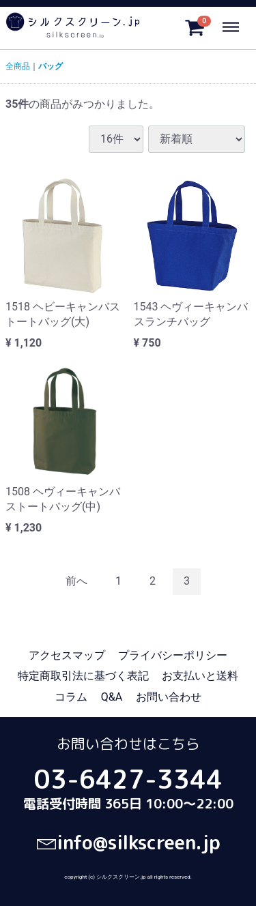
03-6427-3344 (128, 779)
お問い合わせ (168, 696)
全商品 (17, 66)
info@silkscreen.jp (128, 843)
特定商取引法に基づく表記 (83, 675)
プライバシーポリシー (172, 655)
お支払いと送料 (200, 675)
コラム (71, 696)
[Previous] (76, 581)
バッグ (50, 66)
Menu (232, 21)
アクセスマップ (67, 655)
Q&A (111, 696)
